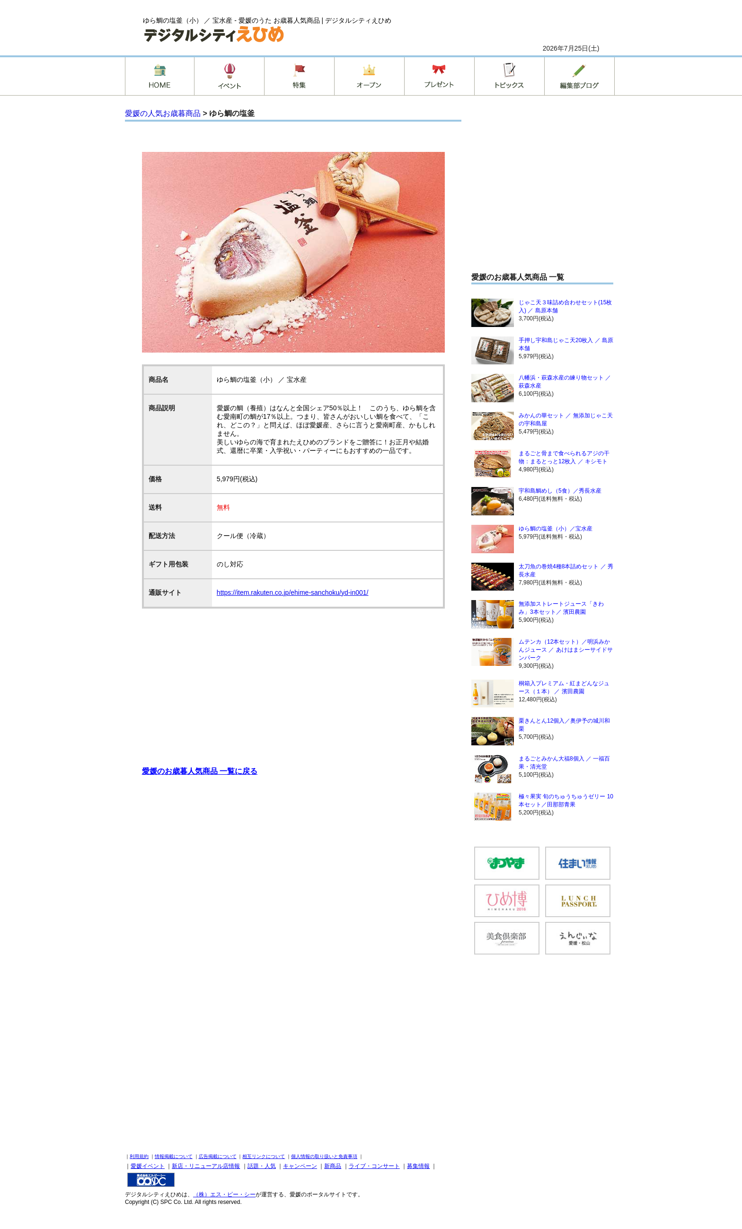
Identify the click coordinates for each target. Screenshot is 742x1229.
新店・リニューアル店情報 (206, 1166)
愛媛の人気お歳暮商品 (163, 113)
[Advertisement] (293, 682)
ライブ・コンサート (374, 1166)
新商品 (332, 1166)
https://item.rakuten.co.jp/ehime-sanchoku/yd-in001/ (293, 592)
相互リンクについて (263, 1156)
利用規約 (139, 1156)
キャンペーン (300, 1166)
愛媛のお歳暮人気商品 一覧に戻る (199, 771)
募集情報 (418, 1166)
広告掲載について (218, 1156)
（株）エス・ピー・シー (224, 1194)
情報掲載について (174, 1156)
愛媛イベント (148, 1166)
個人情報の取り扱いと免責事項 (324, 1156)
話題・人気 (261, 1166)
